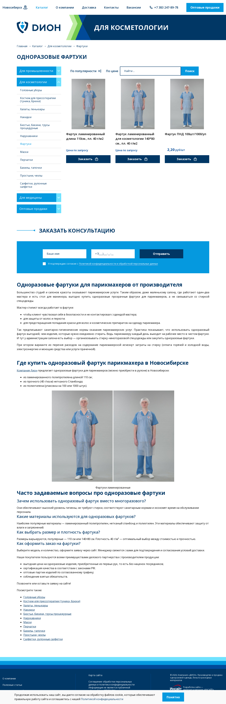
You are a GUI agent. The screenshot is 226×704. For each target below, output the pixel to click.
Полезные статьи (12, 684)
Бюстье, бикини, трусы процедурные (35, 126)
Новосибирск (12, 7)
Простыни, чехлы (31, 175)
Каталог (37, 46)
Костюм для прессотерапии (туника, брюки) (38, 99)
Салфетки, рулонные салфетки (33, 185)
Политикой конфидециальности (102, 699)
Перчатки (26, 160)
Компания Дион (27, 370)
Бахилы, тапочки (31, 167)
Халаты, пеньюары (32, 109)
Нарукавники (29, 136)
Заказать (88, 159)
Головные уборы (31, 90)
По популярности (86, 71)
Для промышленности (36, 71)
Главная (22, 46)
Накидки (25, 117)
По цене (112, 71)
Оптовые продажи (204, 7)
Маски (24, 152)
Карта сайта (95, 675)
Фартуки (25, 144)
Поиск (190, 71)
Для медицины (30, 198)
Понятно (173, 697)
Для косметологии (59, 46)
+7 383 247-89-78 (166, 7)
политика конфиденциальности (117, 684)
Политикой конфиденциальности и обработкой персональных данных (118, 263)
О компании (9, 678)
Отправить (161, 254)
